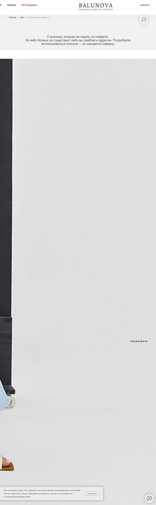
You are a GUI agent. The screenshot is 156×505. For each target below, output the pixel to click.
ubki (22, 17)
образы (11, 5)
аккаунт (145, 5)
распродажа (29, 5)
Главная (12, 17)
